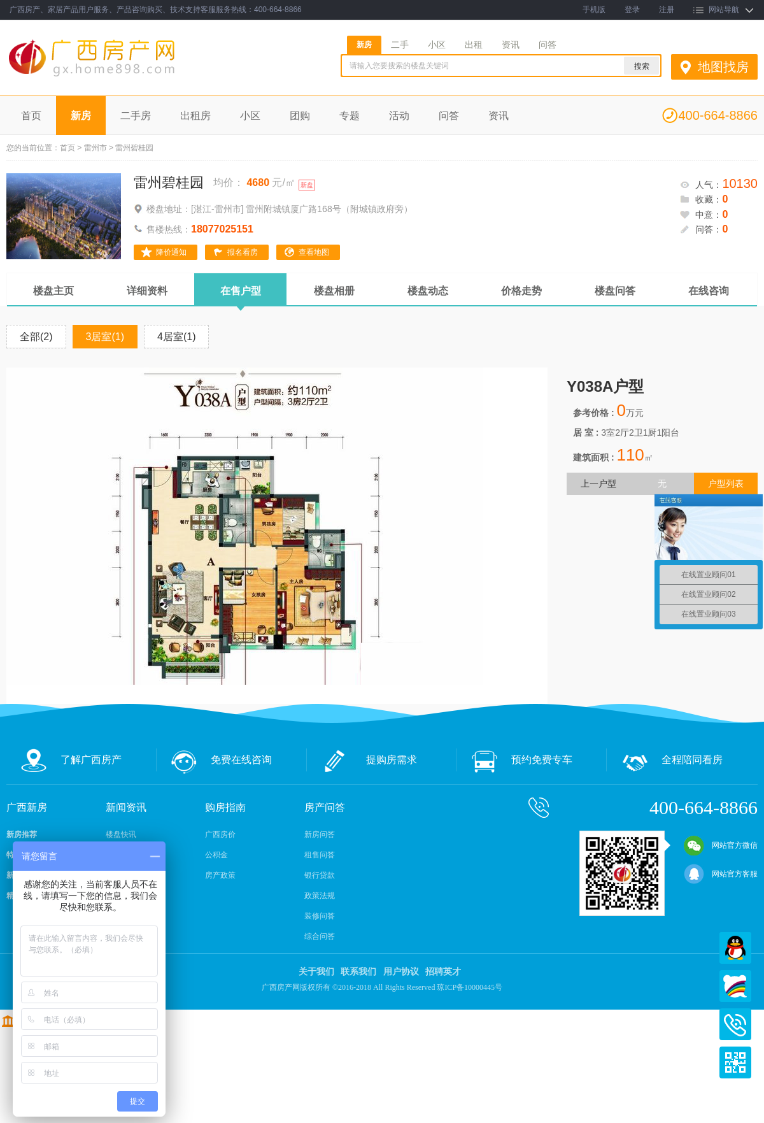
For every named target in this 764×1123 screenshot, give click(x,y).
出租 (474, 44)
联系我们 (358, 971)
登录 (632, 9)
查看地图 (314, 252)
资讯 (511, 44)
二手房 (135, 115)
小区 (437, 44)
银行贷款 (319, 875)
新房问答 (319, 834)
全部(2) (36, 336)
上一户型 (598, 483)
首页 (31, 115)
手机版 (594, 9)
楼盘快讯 (121, 834)
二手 (400, 44)
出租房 (195, 115)
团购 (300, 115)
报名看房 (242, 252)
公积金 (216, 854)
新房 (364, 44)
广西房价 (220, 834)
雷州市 (95, 147)
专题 (349, 115)
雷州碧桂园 (169, 182)
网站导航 (724, 9)
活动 (399, 115)
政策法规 (319, 895)
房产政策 (220, 875)
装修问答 (319, 916)
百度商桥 (735, 986)
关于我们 (316, 971)
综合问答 (319, 936)
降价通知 (171, 252)
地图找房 (723, 67)
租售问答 (319, 854)
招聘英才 (443, 971)
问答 (547, 44)
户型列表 (726, 483)
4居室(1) (176, 336)
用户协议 (401, 971)
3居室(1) (105, 336)
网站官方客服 (721, 874)
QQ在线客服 (735, 948)
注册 (666, 9)
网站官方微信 (721, 845)
